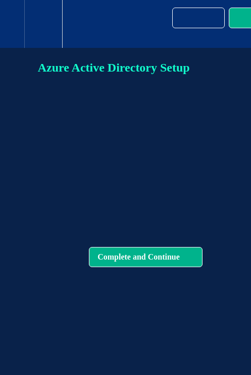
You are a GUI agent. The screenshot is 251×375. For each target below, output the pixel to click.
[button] (12, 24)
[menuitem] (43, 24)
